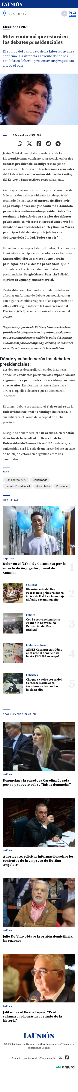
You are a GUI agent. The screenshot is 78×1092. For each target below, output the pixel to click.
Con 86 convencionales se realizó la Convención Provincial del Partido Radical (43, 625)
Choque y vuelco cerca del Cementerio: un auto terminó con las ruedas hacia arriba (44, 685)
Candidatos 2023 (16, 480)
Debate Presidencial (18, 486)
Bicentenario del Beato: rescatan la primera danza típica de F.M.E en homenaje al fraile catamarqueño (45, 595)
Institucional (30, 1058)
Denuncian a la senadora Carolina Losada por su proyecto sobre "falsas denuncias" (37, 782)
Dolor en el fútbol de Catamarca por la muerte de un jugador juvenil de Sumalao (34, 568)
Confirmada (40, 480)
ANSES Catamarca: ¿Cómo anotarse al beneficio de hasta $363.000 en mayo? (44, 653)
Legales (46, 1047)
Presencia (62, 486)
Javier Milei (43, 486)
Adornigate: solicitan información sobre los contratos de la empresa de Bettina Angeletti (38, 860)
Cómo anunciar (47, 1058)
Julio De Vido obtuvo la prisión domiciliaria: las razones (38, 938)
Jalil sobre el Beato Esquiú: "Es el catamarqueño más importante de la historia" (32, 1016)
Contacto (16, 1058)
